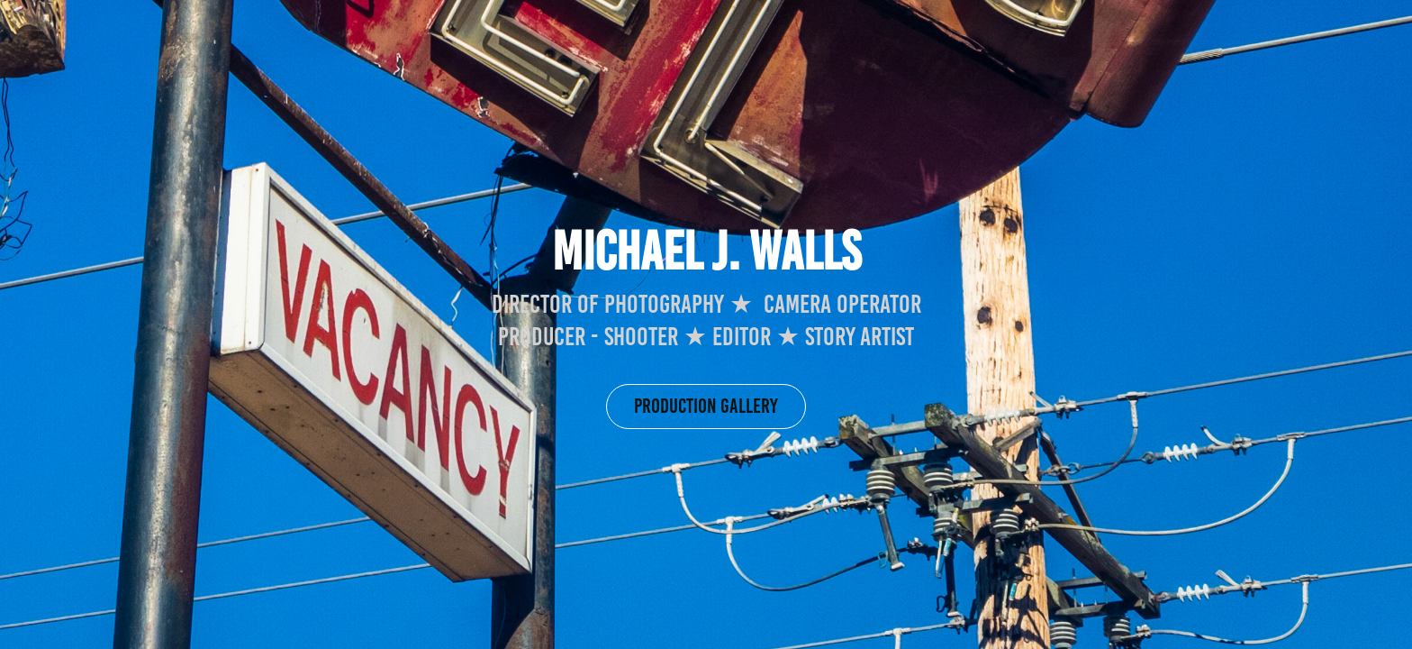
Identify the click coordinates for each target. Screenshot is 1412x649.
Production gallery (706, 406)
